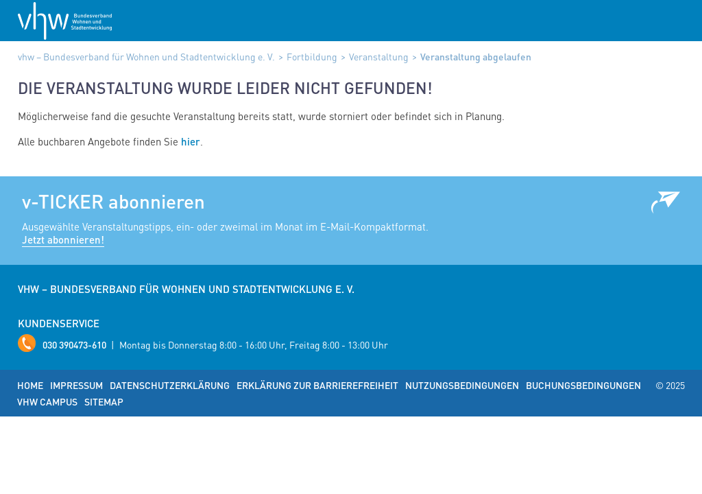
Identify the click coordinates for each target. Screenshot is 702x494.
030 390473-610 (74, 344)
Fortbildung (312, 56)
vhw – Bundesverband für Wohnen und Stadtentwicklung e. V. (146, 56)
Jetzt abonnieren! (63, 239)
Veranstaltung (379, 56)
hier (190, 141)
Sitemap (103, 401)
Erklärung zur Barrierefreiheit (317, 385)
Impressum (76, 385)
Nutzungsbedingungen (462, 385)
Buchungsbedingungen (583, 385)
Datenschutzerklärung (170, 385)
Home (30, 385)
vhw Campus (47, 401)
